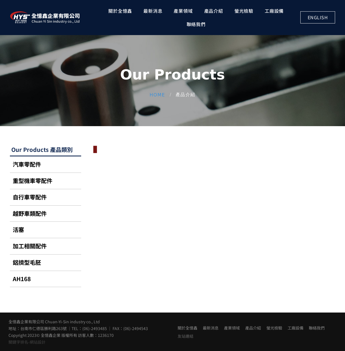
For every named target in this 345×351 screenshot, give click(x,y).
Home (157, 94)
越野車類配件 (30, 213)
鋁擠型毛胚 (27, 262)
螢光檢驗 (243, 10)
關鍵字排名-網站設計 (27, 342)
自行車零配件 (30, 197)
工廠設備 (274, 10)
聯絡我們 (196, 24)
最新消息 (152, 10)
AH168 (22, 279)
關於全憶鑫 (120, 10)
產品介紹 (213, 10)
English (318, 17)
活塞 (18, 229)
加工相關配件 (30, 246)
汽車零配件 (27, 164)
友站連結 (185, 336)
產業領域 (183, 10)
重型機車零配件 (32, 180)
